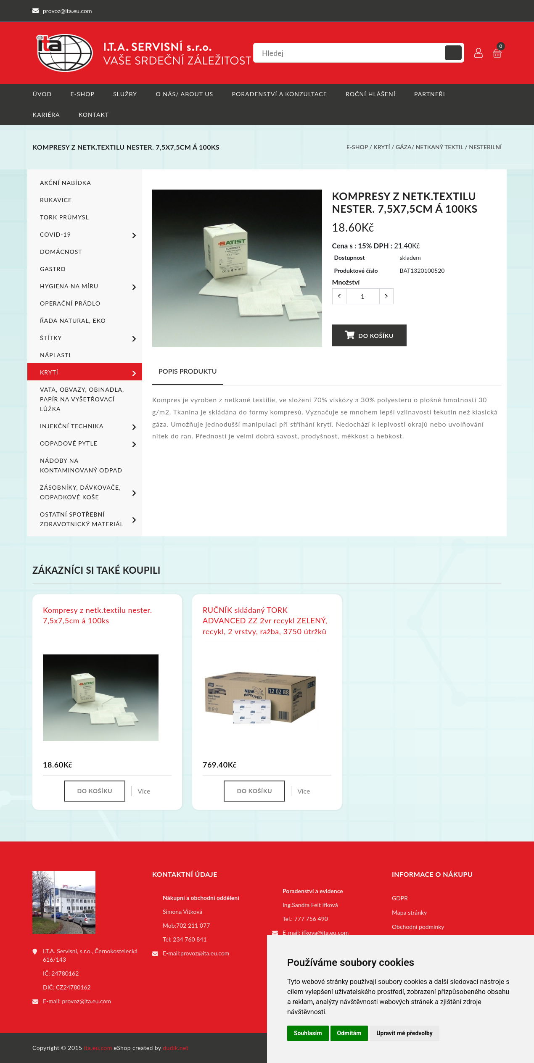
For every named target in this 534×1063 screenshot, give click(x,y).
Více (143, 791)
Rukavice (56, 199)
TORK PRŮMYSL (64, 217)
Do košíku (369, 335)
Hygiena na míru (89, 287)
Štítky (89, 338)
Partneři (429, 94)
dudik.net (176, 1047)
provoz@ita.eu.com (86, 1001)
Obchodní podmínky (418, 926)
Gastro (53, 268)
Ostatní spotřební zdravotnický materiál (89, 519)
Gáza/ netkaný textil (429, 147)
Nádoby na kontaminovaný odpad (81, 465)
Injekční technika (89, 426)
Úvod (41, 94)
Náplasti (55, 355)
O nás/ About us (184, 94)
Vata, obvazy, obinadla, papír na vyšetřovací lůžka (82, 399)
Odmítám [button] (349, 1033)
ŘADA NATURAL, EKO (73, 320)
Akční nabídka (65, 182)
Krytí (381, 147)
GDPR (400, 898)
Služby (125, 94)
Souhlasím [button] (308, 1033)
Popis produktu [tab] (188, 371)
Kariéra (46, 114)
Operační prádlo (70, 303)
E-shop (82, 94)
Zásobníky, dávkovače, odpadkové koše (89, 492)
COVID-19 (89, 235)
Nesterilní (485, 147)
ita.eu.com (98, 1047)
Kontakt (94, 114)
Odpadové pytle (89, 444)
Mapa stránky (409, 912)
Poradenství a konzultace (279, 94)
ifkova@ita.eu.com (325, 932)
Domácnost (61, 251)
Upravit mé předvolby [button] (404, 1033)
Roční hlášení (370, 94)
